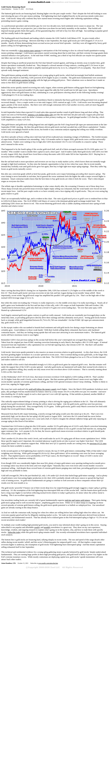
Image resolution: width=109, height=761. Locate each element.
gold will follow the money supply (43, 389)
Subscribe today (14, 532)
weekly (37, 527)
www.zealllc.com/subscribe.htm (48, 563)
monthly (47, 527)
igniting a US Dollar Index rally (40, 114)
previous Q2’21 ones (98, 443)
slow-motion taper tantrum (30, 50)
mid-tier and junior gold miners (77, 500)
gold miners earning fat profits (24, 80)
